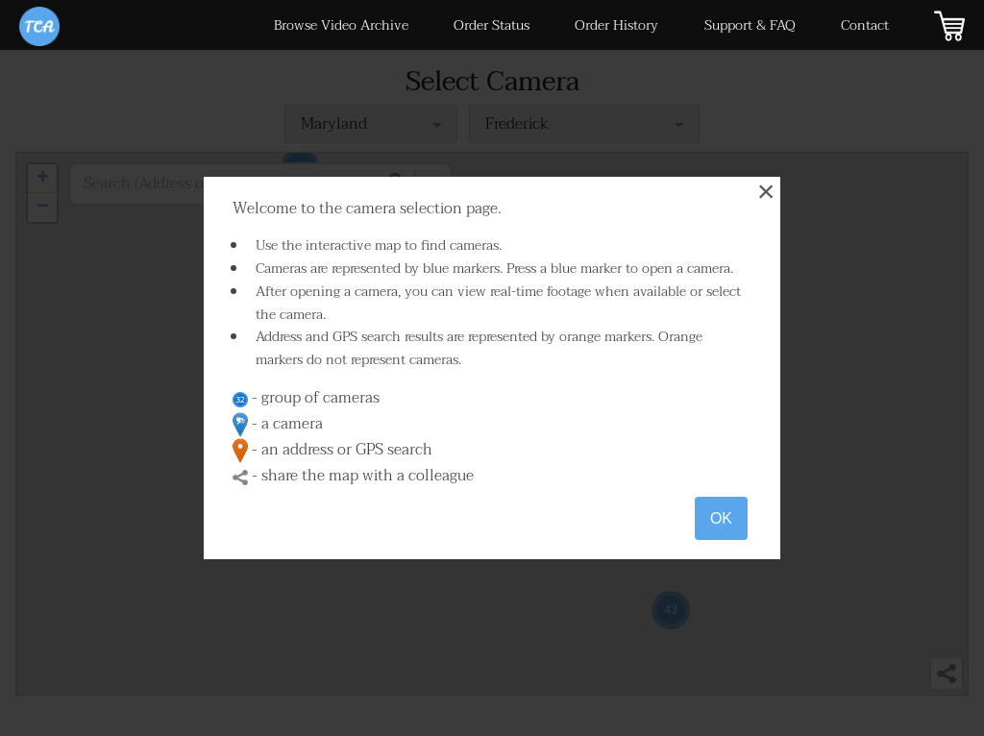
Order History (616, 25)
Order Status (491, 25)
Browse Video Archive (341, 25)
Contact (865, 25)
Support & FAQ (750, 25)
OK (721, 518)
